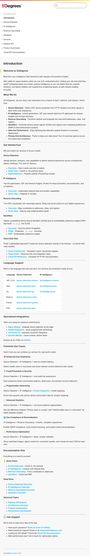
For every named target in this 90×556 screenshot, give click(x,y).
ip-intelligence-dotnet (49, 280)
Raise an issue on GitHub (39, 528)
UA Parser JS (14, 333)
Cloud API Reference (17, 257)
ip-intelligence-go (47, 292)
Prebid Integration (16, 330)
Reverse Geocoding (12, 31)
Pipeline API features (17, 502)
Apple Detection (15, 174)
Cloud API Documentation (14, 52)
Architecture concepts (18, 505)
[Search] (69, 5)
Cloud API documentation (48, 533)
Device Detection (11, 22)
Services (7, 39)
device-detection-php (26, 308)
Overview (12, 168)
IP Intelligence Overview (19, 487)
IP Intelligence (9, 26)
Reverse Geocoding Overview (21, 490)
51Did (10, 231)
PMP (10, 234)
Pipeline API (9, 44)
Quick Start (13, 171)
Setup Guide (13, 254)
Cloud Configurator (16, 251)
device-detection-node (26, 297)
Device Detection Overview (20, 484)
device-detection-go (25, 292)
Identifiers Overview (17, 493)
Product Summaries (12, 48)
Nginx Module (14, 327)
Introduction (9, 18)
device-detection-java (26, 286)
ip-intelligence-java (48, 286)
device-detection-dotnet (27, 280)
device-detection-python (27, 303)
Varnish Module (15, 335)
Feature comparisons (17, 508)
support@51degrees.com (51, 530)
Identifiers (8, 35)
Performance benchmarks (19, 511)
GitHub (27, 340)
